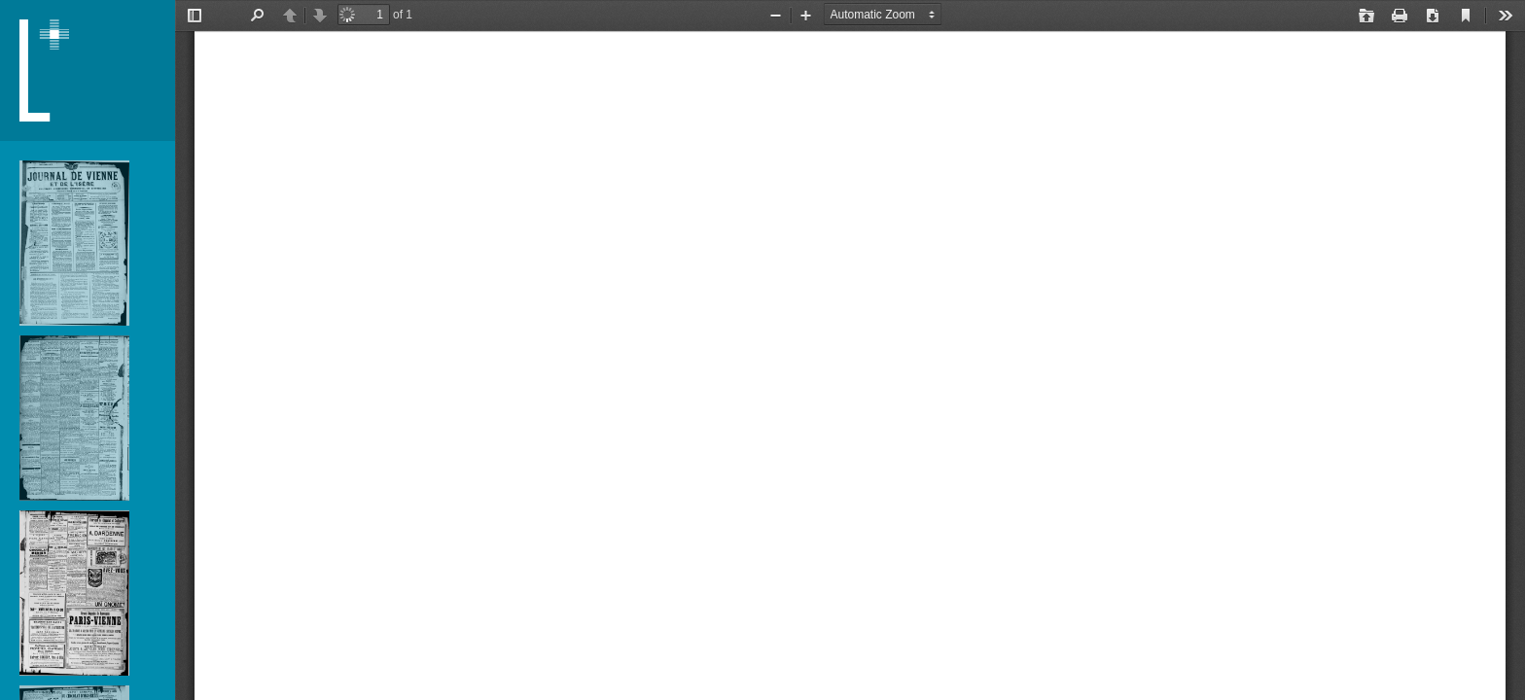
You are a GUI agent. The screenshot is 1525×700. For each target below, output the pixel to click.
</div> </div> (850, 350)
